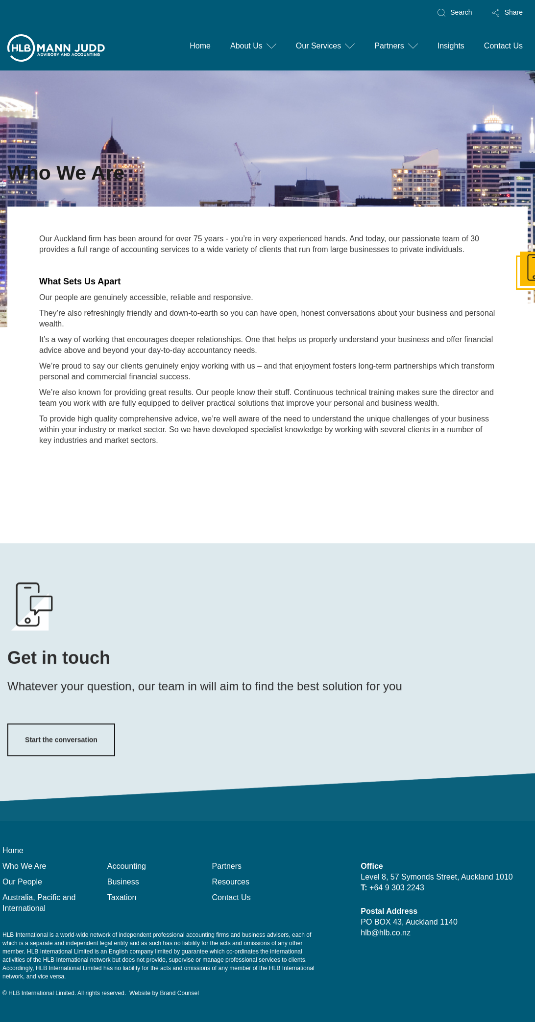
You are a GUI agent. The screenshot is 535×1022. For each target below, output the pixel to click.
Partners (389, 46)
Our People (22, 882)
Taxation (122, 897)
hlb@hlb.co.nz (386, 933)
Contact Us (503, 46)
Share (514, 12)
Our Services (318, 46)
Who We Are (24, 866)
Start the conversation (61, 753)
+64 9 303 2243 (399, 887)
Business (123, 882)
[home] (56, 51)
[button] (253, 47)
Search (461, 12)
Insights (451, 46)
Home (200, 46)
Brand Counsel (179, 993)
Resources (230, 882)
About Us (246, 46)
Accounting (126, 866)
